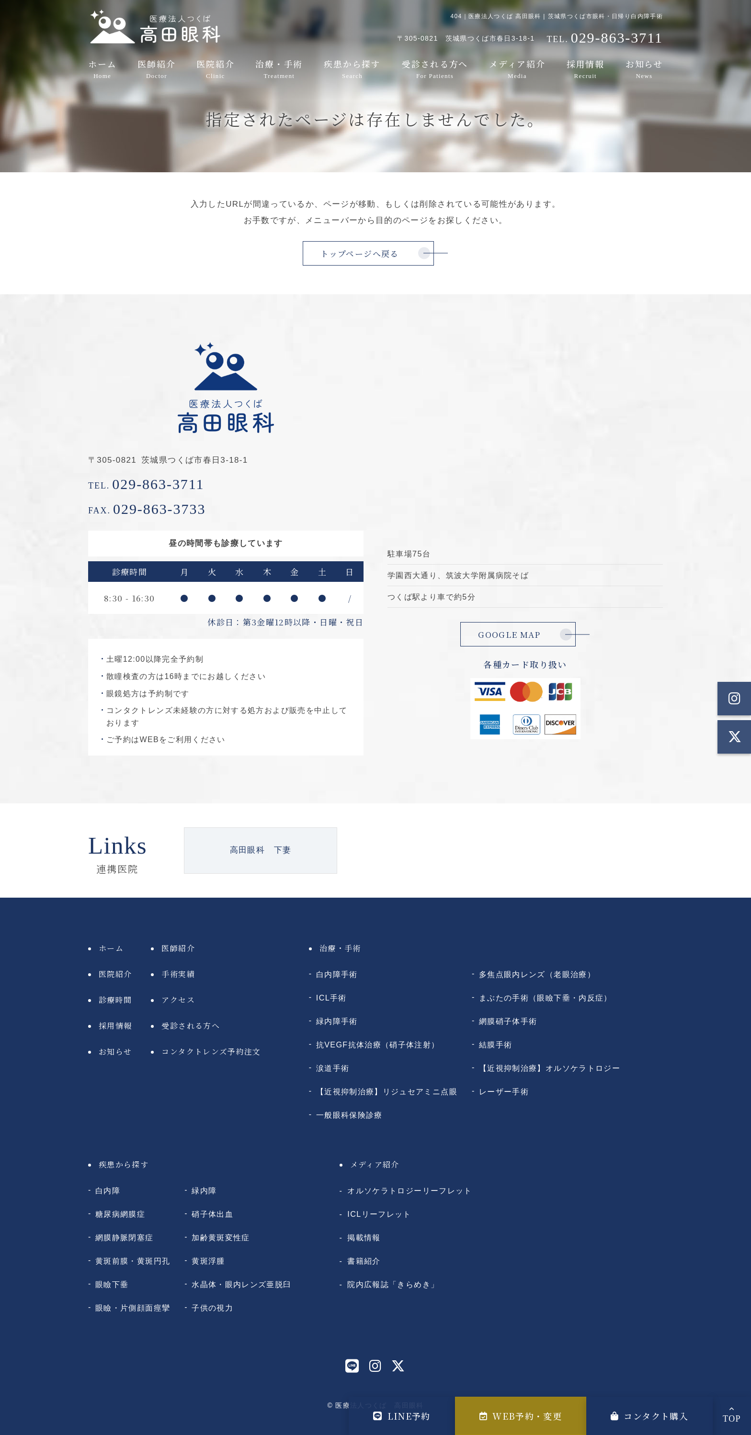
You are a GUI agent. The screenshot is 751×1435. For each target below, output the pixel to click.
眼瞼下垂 (111, 1284)
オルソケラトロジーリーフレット (409, 1190)
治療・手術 (279, 68)
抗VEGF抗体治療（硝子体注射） (378, 1044)
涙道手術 (332, 1068)
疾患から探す (352, 68)
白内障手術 (337, 974)
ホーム (102, 68)
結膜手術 (495, 1044)
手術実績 (177, 973)
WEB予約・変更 (520, 1416)
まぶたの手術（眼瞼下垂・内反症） (545, 997)
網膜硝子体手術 (508, 1021)
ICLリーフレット (379, 1214)
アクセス (177, 999)
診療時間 (115, 999)
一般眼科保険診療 (349, 1115)
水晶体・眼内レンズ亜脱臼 (241, 1284)
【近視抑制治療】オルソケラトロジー (549, 1068)
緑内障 (204, 1190)
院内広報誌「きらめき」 (393, 1284)
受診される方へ (435, 68)
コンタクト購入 (649, 1416)
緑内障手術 (337, 1021)
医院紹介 (215, 68)
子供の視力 (212, 1307)
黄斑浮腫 (208, 1261)
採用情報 (585, 68)
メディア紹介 (517, 68)
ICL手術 (331, 997)
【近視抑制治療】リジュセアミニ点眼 (386, 1091)
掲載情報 (363, 1237)
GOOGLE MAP (509, 634)
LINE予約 (402, 1416)
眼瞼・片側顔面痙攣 (132, 1307)
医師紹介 (156, 68)
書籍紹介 (363, 1261)
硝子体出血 (212, 1214)
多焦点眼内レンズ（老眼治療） (537, 974)
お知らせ (644, 68)
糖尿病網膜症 (120, 1214)
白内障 (107, 1190)
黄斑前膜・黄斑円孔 (132, 1261)
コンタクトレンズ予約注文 (211, 1051)
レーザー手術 (504, 1091)
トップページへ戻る (359, 253)
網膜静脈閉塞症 (124, 1237)
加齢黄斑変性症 (221, 1237)
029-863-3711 (146, 484)
